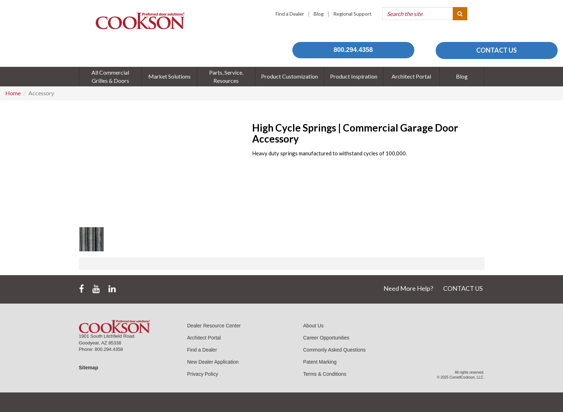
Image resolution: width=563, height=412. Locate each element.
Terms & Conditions (324, 374)
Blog (319, 14)
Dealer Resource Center (214, 325)
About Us (313, 325)
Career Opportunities (326, 338)
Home (13, 93)
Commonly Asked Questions (334, 350)
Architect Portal (204, 338)
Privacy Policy (202, 374)
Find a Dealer (290, 14)
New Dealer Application (213, 362)
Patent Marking (319, 362)
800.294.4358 (353, 49)
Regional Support (352, 14)
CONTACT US (496, 50)
